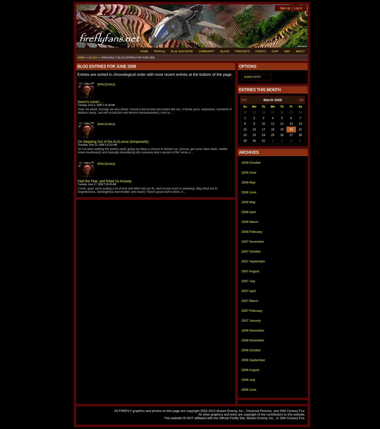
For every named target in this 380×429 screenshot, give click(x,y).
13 (291, 123)
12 (282, 123)
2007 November (252, 241)
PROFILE (159, 51)
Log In (298, 8)
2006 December (252, 330)
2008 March (249, 222)
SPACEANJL (106, 84)
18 (272, 129)
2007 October (251, 251)
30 (254, 141)
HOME (144, 51)
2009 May (248, 182)
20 (291, 129)
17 (263, 129)
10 (263, 123)
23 (254, 112)
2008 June (248, 192)
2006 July (248, 380)
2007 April (248, 291)
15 (245, 129)
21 (300, 129)
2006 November (252, 340)
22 (245, 112)
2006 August (250, 370)
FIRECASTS (242, 51)
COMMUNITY (206, 51)
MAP (287, 51)
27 (291, 112)
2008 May (248, 202)
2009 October (251, 162)
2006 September (253, 360)
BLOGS (224, 51)
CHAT (275, 51)
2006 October (251, 350)
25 (272, 112)
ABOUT (300, 51)
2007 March (249, 301)
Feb (243, 100)
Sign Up (285, 8)
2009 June (248, 172)
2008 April (248, 212)
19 (282, 129)
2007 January (251, 320)
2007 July (248, 281)
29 (245, 141)
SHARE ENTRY (252, 77)
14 (300, 123)
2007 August (250, 271)
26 (282, 112)
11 (272, 123)
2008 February (251, 232)
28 (300, 112)
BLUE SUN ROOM (182, 51)
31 (263, 141)
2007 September (253, 261)
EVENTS (261, 51)
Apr (301, 100)
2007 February (251, 310)
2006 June (248, 389)
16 (254, 129)
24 (263, 112)
